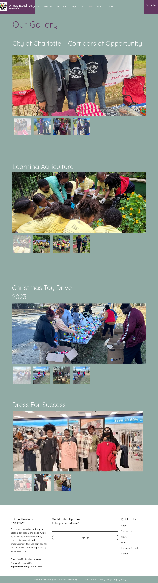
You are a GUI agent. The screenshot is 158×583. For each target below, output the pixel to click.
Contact (125, 553)
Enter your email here (65, 523)
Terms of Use (90, 579)
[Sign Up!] (85, 537)
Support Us (126, 531)
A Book (134, 548)
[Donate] (150, 5)
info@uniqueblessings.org (30, 559)
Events (124, 542)
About (124, 525)
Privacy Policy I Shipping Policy (112, 579)
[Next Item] (141, 85)
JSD (80, 579)
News (124, 536)
